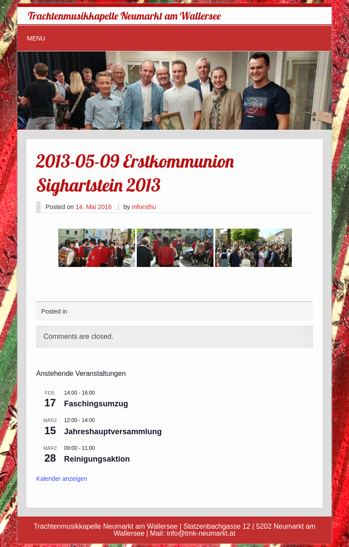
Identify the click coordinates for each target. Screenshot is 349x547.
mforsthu (144, 206)
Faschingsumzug (96, 403)
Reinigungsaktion (97, 459)
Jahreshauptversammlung (113, 431)
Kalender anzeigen (61, 478)
